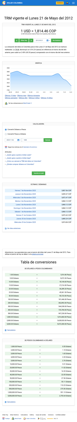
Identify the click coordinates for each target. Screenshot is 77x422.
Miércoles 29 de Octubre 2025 (25, 222)
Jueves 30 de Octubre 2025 (26, 219)
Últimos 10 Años (47, 98)
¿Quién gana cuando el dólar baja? (19, 158)
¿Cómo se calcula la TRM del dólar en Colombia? (24, 161)
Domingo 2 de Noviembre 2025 (25, 208)
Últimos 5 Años (34, 98)
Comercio (60, 3)
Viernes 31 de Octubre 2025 (26, 215)
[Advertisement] (38, 11)
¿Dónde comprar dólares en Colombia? (20, 164)
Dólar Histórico (14, 415)
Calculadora (10, 330)
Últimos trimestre (33, 96)
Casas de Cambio (41, 415)
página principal (37, 254)
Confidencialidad (60, 415)
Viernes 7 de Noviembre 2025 (25, 190)
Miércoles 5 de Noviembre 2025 (24, 198)
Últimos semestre (11, 98)
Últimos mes (21, 96)
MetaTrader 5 (27, 103)
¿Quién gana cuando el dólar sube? (19, 155)
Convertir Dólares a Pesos (17, 129)
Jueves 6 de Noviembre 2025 (25, 194)
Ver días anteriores (13, 228)
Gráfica (32, 415)
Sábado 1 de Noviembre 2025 (25, 212)
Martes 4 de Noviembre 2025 (25, 201)
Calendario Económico (30, 147)
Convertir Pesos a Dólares (17, 134)
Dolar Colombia (29, 418)
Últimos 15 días (10, 96)
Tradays (6, 418)
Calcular (47, 140)
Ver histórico (57, 40)
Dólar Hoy (24, 40)
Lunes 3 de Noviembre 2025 (26, 205)
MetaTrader (16, 418)
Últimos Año (23, 98)
